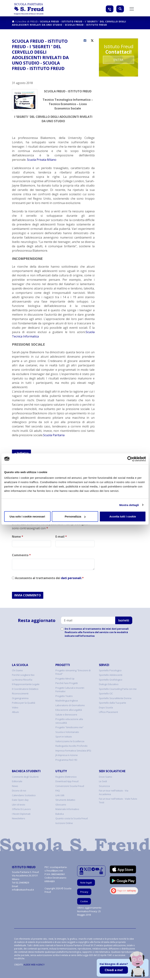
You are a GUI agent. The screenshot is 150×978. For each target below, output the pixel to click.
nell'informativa (85, 635)
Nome (17, 537)
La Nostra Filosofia (22, 679)
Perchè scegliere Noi (23, 675)
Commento (21, 555)
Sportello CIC (106, 693)
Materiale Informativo (67, 809)
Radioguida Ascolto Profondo (71, 745)
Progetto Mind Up (64, 678)
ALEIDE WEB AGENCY (34, 964)
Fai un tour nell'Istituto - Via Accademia (113, 792)
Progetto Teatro (64, 696)
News (15, 786)
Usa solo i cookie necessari (27, 516)
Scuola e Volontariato (67, 732)
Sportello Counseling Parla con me (118, 689)
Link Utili (59, 795)
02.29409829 (22, 882)
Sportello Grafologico (110, 679)
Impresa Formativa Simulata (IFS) (73, 750)
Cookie (84, 901)
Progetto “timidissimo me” (69, 727)
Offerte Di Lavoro (21, 809)
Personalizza (75, 516)
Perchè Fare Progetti (66, 683)
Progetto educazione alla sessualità (69, 720)
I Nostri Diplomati (21, 813)
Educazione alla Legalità (68, 709)
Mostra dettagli (129, 504)
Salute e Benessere (66, 714)
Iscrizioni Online (64, 823)
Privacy (84, 891)
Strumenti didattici (65, 799)
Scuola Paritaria (53, 435)
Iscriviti (123, 620)
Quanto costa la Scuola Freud (71, 818)
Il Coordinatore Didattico (25, 689)
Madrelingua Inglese (66, 700)
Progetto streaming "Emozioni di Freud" (73, 672)
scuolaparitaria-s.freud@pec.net (56, 868)
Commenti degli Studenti (25, 776)
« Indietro (21, 453)
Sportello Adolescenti (110, 675)
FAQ (57, 790)
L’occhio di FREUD (27, 21)
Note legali (86, 882)
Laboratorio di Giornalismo (70, 705)
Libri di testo (18, 804)
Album (15, 712)
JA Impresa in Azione (66, 755)
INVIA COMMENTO (27, 595)
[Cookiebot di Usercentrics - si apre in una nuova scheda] (130, 458)
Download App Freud (66, 781)
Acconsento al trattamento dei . (48, 578)
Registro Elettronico (66, 776)
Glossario (60, 804)
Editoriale (17, 781)
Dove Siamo (105, 776)
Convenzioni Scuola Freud (69, 786)
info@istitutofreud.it (23, 889)
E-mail (61, 537)
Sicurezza (104, 786)
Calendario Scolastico (24, 795)
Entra (118, 60)
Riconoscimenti (20, 693)
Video (15, 707)
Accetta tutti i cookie (122, 516)
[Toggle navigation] (132, 8)
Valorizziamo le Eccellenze (69, 741)
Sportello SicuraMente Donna (115, 698)
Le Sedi (103, 781)
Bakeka (59, 813)
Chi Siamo (17, 670)
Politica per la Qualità (23, 702)
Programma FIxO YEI (66, 759)
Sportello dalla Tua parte (112, 702)
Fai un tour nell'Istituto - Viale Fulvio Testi (118, 800)
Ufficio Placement (108, 712)
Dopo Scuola (106, 707)
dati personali (71, 578)
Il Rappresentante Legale (25, 684)
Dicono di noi (19, 790)
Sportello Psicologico (110, 670)
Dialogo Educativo (108, 684)
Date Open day (20, 799)
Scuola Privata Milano (41, 160)
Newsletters (18, 818)
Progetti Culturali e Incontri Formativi (69, 689)
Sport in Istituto (63, 736)
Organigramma (20, 698)
